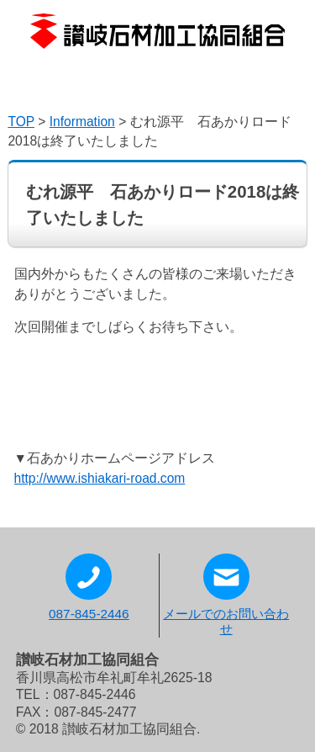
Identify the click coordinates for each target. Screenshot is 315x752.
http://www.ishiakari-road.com (100, 478)
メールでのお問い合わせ (226, 594)
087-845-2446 (89, 587)
